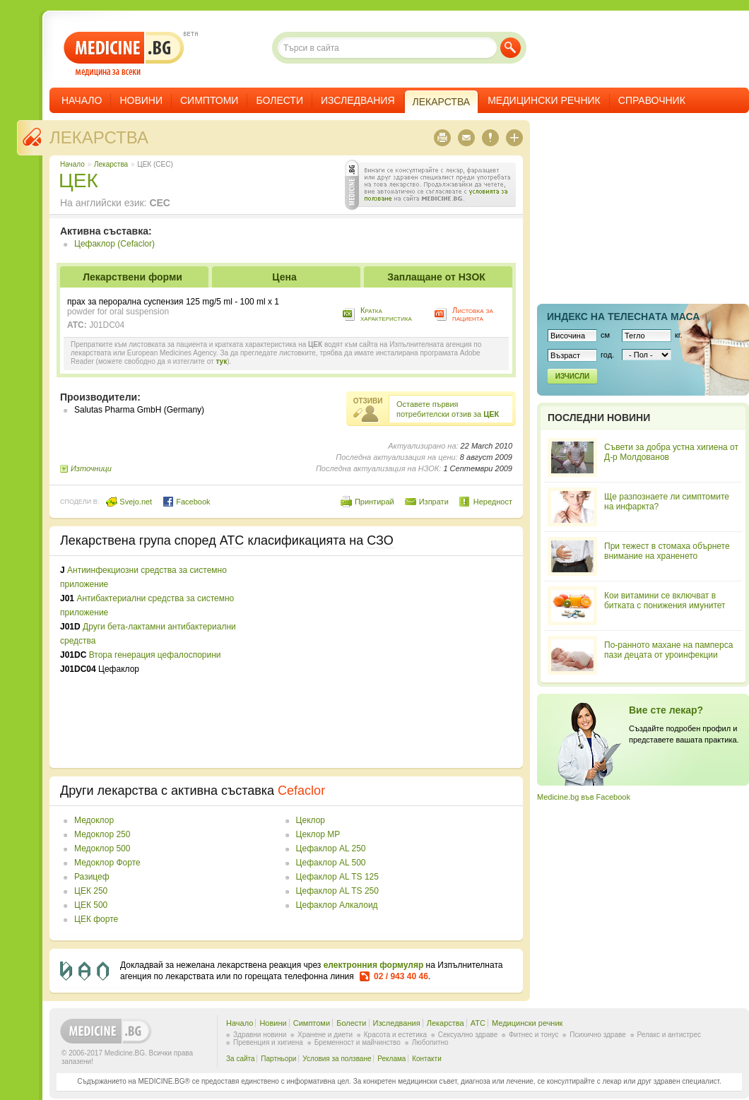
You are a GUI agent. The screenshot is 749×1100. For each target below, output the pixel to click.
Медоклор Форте (107, 863)
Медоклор (94, 820)
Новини (141, 100)
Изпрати (434, 501)
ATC (478, 1023)
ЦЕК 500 (90, 905)
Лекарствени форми (132, 277)
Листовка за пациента (472, 314)
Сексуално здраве (468, 1035)
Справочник (651, 100)
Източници (91, 468)
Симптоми (209, 100)
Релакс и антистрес (669, 1035)
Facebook (186, 501)
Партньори (278, 1059)
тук (221, 361)
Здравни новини (259, 1035)
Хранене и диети (325, 1035)
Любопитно (430, 1042)
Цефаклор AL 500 (331, 863)
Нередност (492, 501)
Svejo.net (129, 501)
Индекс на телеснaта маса (623, 316)
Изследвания (358, 100)
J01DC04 (106, 325)
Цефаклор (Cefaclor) (114, 244)
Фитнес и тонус (533, 1035)
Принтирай (374, 501)
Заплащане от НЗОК (436, 277)
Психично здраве (598, 1035)
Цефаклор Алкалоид (337, 905)
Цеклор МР (318, 834)
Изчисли (572, 376)
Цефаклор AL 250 (331, 848)
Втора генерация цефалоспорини (155, 655)
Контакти (427, 1059)
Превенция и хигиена (268, 1042)
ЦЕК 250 (90, 891)
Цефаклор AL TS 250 (337, 891)
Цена (284, 277)
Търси (510, 47)
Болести (279, 100)
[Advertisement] (397, 662)
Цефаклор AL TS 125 (337, 877)
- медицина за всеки (124, 54)
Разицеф (92, 877)
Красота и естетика (395, 1035)
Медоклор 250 (102, 834)
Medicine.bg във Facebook (583, 797)
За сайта (240, 1059)
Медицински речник (544, 100)
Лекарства (98, 137)
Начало (81, 100)
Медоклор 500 (102, 848)
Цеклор (310, 820)
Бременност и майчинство (357, 1042)
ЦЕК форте (96, 919)
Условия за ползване (336, 1059)
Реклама (391, 1059)
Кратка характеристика (386, 314)
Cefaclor (301, 790)
